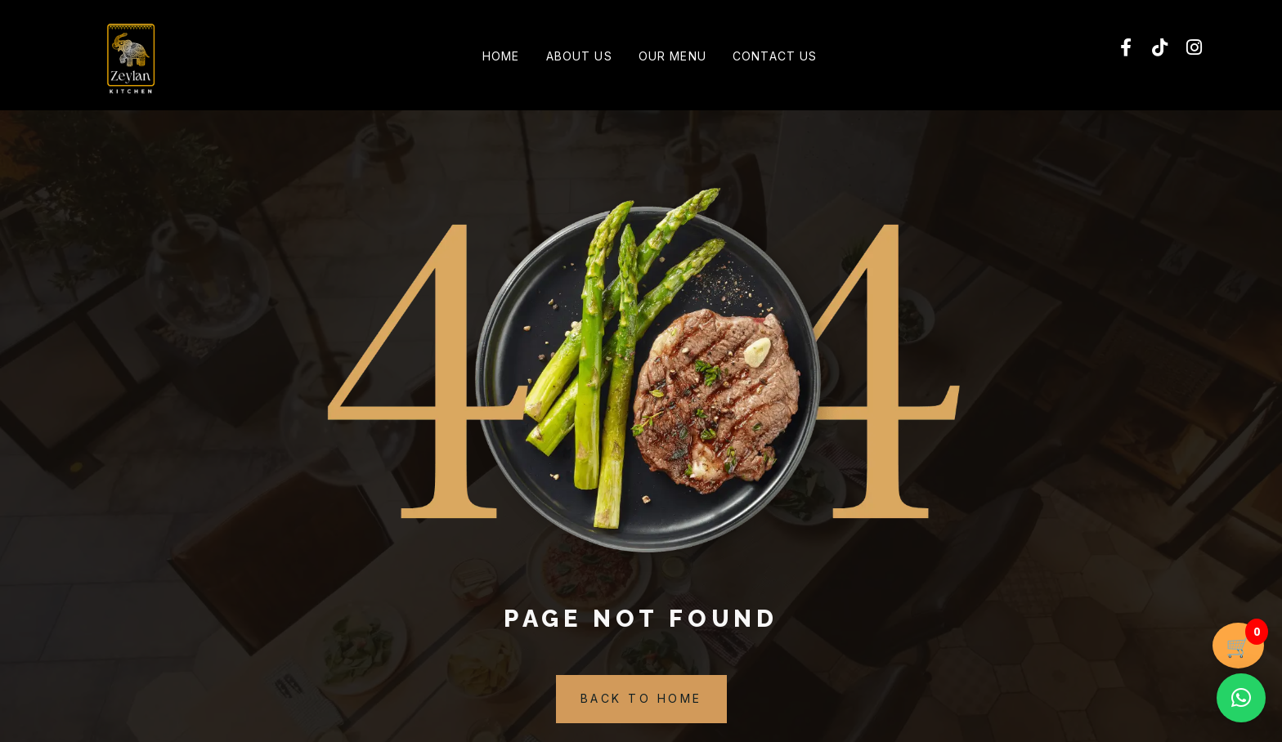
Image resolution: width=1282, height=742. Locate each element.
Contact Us (789, 58)
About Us (574, 58)
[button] (1241, 697)
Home (486, 58)
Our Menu (677, 58)
